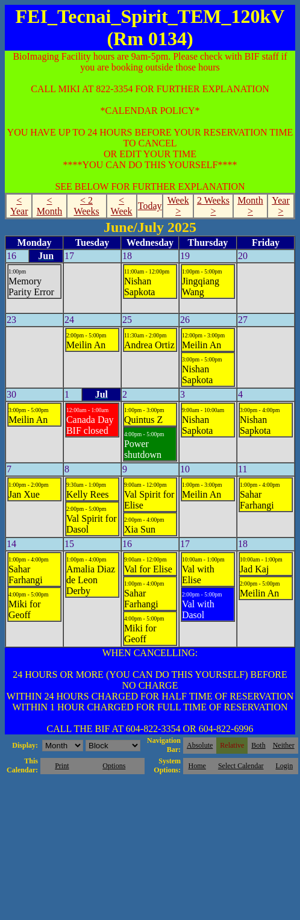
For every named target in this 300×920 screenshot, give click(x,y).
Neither (284, 745)
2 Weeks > (213, 205)
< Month (50, 205)
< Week (122, 205)
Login (284, 766)
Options (113, 766)
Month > (250, 205)
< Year (19, 205)
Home (197, 766)
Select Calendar (241, 766)
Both (258, 745)
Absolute (200, 745)
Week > (178, 205)
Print (62, 766)
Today (150, 206)
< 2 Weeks (86, 205)
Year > (280, 205)
